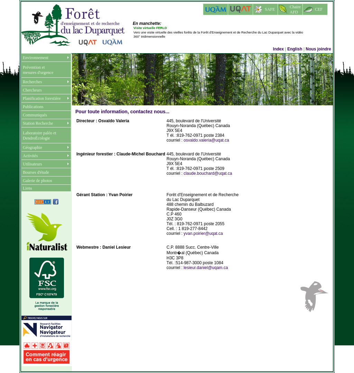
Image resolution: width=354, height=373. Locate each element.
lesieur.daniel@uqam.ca (206, 267)
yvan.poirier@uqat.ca (203, 233)
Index (278, 49)
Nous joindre (319, 49)
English (294, 49)
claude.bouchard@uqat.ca (208, 173)
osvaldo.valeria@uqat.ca (206, 140)
